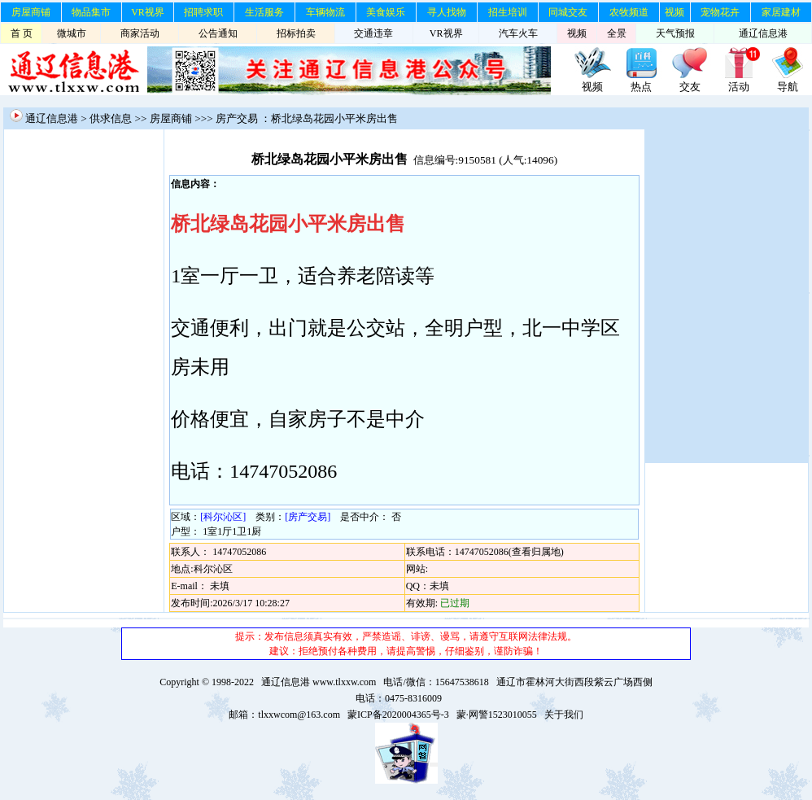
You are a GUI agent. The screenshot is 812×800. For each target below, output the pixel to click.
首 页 (22, 33)
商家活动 (139, 33)
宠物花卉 (720, 12)
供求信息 (110, 118)
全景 (616, 33)
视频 (674, 12)
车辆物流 (325, 12)
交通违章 (373, 33)
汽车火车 (518, 33)
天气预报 (675, 33)
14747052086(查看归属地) (509, 551)
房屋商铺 (30, 12)
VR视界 (147, 12)
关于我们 (563, 714)
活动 (738, 87)
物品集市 (91, 12)
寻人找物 (446, 12)
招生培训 (507, 12)
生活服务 (264, 12)
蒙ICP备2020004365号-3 (398, 714)
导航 (787, 87)
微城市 (71, 33)
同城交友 (567, 12)
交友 (690, 87)
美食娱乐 (385, 12)
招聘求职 (203, 12)
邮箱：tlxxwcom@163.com (284, 714)
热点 (641, 87)
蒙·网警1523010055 (496, 714)
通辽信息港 (763, 33)
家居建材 (781, 12)
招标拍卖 (296, 33)
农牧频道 (628, 12)
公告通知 (218, 33)
